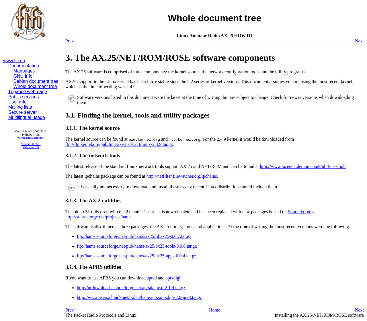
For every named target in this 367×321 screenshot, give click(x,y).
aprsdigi (173, 277)
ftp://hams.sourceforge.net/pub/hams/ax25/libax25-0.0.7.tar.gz (134, 236)
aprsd (152, 277)
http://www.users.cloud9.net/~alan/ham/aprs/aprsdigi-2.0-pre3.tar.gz (139, 297)
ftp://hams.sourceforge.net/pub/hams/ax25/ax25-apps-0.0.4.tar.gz (136, 255)
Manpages (24, 70)
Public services (23, 96)
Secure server (22, 112)
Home (214, 310)
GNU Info (23, 76)
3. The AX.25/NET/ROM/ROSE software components (170, 57)
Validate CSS (31, 147)
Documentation (23, 65)
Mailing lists (20, 107)
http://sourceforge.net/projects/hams (98, 216)
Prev (69, 40)
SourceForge (299, 211)
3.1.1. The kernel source (92, 128)
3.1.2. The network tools (92, 155)
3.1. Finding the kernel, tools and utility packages (137, 115)
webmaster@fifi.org (30, 137)
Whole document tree (35, 86)
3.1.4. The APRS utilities (93, 267)
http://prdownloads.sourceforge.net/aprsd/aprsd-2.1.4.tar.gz (131, 287)
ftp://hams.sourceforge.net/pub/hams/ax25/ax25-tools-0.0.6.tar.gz (137, 246)
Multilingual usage (26, 117)
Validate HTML (31, 144)
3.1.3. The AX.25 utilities (93, 200)
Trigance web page (27, 91)
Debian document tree (35, 81)
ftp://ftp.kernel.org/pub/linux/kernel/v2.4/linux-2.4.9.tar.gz (119, 144)
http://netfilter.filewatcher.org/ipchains (182, 176)
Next (359, 40)
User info (17, 101)
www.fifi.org (15, 60)
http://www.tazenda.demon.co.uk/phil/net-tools (303, 166)
